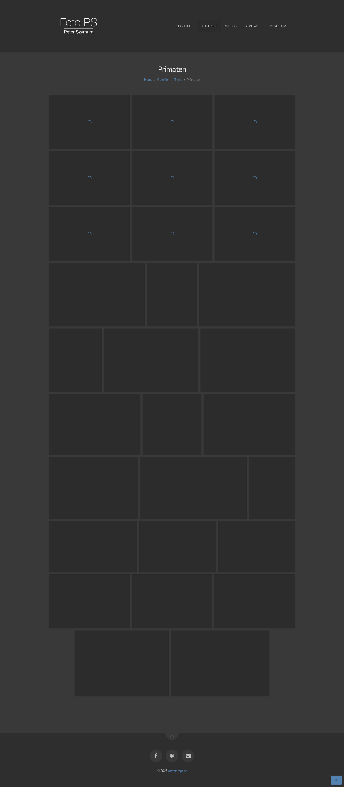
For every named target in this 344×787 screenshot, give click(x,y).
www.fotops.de (177, 771)
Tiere (178, 79)
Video (230, 26)
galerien (163, 79)
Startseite (185, 26)
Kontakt (252, 26)
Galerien (209, 26)
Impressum (277, 26)
